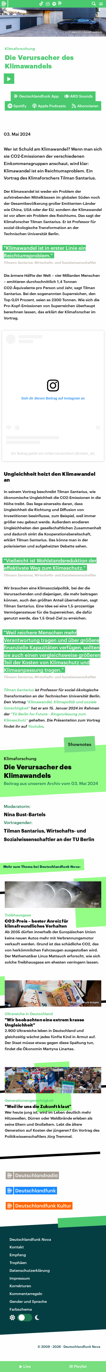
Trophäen (18, 1262)
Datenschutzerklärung (30, 1270)
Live (27, 1366)
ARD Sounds (78, 96)
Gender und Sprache (28, 1301)
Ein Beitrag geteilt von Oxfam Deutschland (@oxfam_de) (53, 453)
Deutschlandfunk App (36, 96)
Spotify (17, 105)
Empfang (18, 1254)
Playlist (80, 1366)
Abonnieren (85, 105)
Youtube (35, 726)
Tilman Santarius (19, 689)
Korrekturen (20, 1285)
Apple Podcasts (49, 105)
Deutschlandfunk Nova (30, 1239)
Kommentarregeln (26, 1293)
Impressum (20, 1278)
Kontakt (17, 1247)
